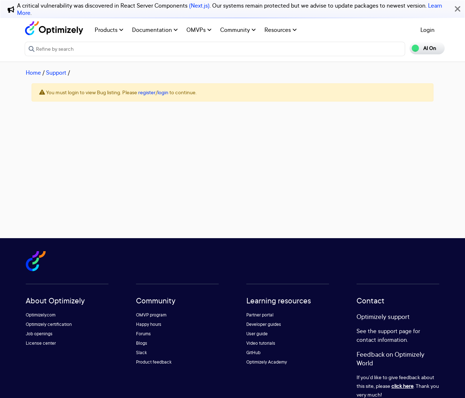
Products (109, 30)
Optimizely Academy (266, 362)
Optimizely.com (40, 315)
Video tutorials (260, 343)
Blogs (141, 343)
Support (56, 72)
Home (33, 72)
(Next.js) (199, 5)
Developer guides (263, 324)
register (147, 92)
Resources (280, 30)
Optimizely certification (49, 324)
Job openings (39, 334)
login (162, 92)
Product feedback (154, 362)
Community (238, 30)
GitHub (253, 352)
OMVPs (198, 30)
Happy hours (148, 324)
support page (395, 331)
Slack (141, 352)
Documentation (155, 30)
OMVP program (151, 315)
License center (41, 343)
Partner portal (259, 315)
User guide (257, 334)
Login (427, 30)
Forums (143, 334)
